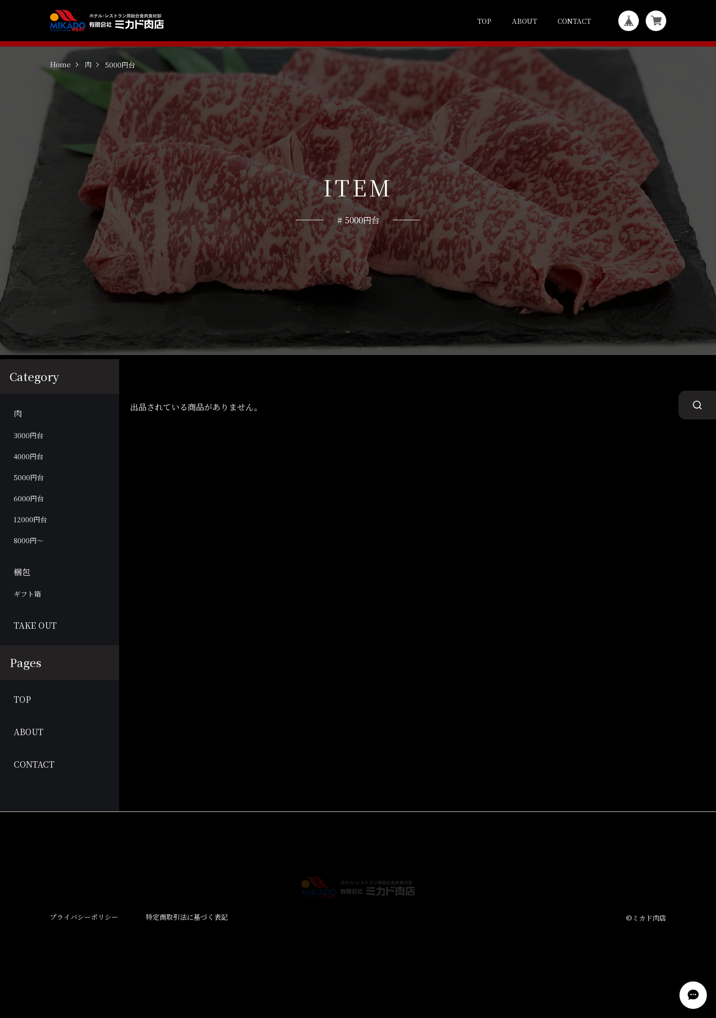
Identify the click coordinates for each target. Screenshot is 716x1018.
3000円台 (28, 460)
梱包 (22, 597)
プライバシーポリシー (84, 942)
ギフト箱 (27, 619)
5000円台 (29, 502)
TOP (484, 20)
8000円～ (28, 565)
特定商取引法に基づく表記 (187, 942)
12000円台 (30, 544)
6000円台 (29, 523)
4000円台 (28, 481)
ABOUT (524, 20)
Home (60, 90)
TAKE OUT (35, 650)
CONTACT (574, 20)
